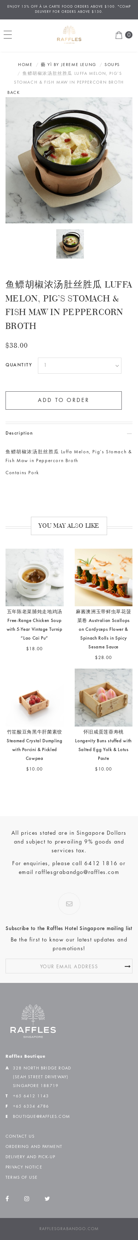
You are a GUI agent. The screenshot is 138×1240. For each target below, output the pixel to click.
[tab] (69, 434)
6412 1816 (100, 864)
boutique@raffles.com (41, 1117)
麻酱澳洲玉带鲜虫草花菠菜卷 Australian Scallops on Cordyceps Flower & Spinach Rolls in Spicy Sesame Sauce (103, 630)
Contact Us (20, 1136)
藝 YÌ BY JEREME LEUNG (68, 65)
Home (25, 65)
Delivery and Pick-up (30, 1157)
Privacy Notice (24, 1167)
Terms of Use (22, 1177)
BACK (13, 93)
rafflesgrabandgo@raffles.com (77, 872)
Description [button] (19, 433)
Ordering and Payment (34, 1147)
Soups (112, 65)
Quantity (19, 365)
